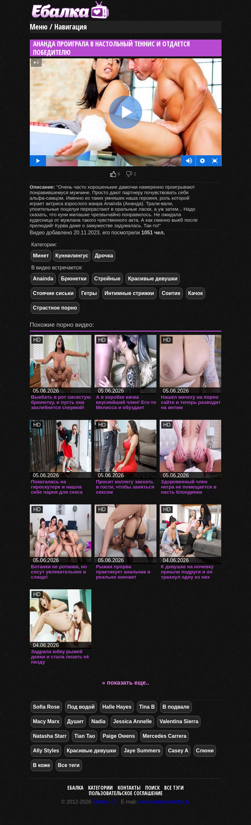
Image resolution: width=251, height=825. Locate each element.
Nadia (98, 721)
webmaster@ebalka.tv (164, 802)
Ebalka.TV (105, 802)
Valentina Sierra (178, 721)
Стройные (107, 278)
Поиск (152, 787)
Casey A (178, 750)
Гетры (89, 293)
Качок (195, 293)
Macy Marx (46, 721)
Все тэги (174, 787)
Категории (100, 787)
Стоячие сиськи (53, 293)
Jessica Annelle (132, 721)
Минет (41, 255)
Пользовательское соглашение (126, 793)
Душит (75, 721)
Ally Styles (46, 750)
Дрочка (104, 255)
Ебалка (75, 787)
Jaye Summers (142, 750)
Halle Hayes (116, 707)
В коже (41, 765)
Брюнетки (73, 278)
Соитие (171, 293)
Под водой (81, 707)
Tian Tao (84, 736)
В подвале (176, 707)
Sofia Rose (46, 707)
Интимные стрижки (129, 293)
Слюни (205, 750)
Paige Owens (119, 736)
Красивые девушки (152, 278)
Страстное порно (55, 308)
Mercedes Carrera (164, 736)
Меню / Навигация (58, 27)
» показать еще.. (125, 682)
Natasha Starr (50, 736)
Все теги (69, 765)
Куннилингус (71, 255)
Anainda (43, 278)
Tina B (147, 707)
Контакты (129, 787)
